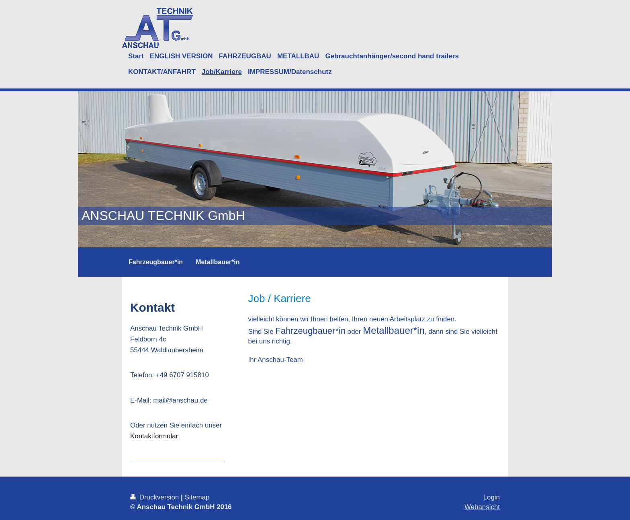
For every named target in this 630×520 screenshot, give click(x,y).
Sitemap (196, 497)
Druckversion (155, 497)
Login (491, 497)
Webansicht (482, 507)
